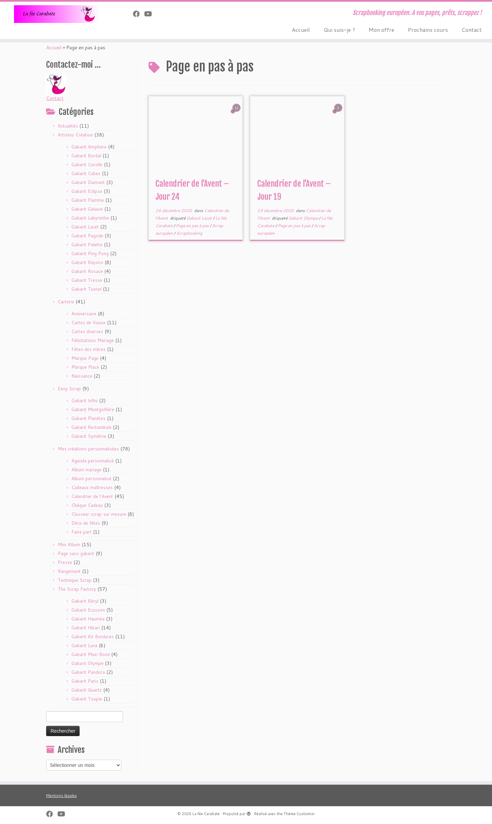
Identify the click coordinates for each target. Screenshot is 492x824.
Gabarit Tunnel (86, 289)
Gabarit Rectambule (91, 427)
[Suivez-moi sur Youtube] (150, 13)
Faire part (81, 532)
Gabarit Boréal (86, 156)
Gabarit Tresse (86, 280)
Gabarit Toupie (86, 699)
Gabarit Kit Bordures (92, 636)
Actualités (68, 126)
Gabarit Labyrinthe (90, 218)
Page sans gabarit (76, 553)
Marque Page (84, 358)
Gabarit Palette (86, 244)
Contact (472, 30)
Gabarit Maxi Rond (90, 654)
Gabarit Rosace (87, 271)
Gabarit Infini (84, 400)
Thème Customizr (299, 813)
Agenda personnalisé (92, 461)
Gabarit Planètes (88, 418)
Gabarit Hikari (85, 628)
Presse (65, 562)
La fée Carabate (206, 813)
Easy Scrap (69, 388)
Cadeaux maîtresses (92, 487)
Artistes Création (75, 135)
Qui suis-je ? (339, 30)
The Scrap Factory (77, 589)
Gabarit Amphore (89, 147)
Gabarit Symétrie (88, 436)
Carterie (66, 302)
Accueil (301, 30)
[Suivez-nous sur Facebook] (138, 13)
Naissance (81, 376)
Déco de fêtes (85, 523)
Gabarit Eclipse (86, 191)
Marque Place (85, 367)
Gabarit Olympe (87, 663)
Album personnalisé (91, 478)
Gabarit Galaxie (87, 209)
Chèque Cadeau (87, 505)
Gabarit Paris (84, 681)
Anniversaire (83, 314)
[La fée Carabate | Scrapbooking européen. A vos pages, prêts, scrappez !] (56, 14)
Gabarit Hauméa (88, 619)
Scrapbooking (189, 233)
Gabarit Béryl (84, 601)
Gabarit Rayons (87, 262)
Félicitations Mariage (92, 340)
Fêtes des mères (88, 349)
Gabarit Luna (84, 645)
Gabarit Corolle (86, 164)
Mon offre (381, 30)
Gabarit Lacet (85, 227)
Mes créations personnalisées (88, 449)
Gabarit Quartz (86, 690)
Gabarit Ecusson (88, 610)
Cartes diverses (87, 331)
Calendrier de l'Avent (92, 496)
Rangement (69, 571)
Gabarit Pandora (88, 672)
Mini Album (69, 544)
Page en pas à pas (193, 225)
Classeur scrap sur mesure (98, 514)
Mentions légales (61, 795)
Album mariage (86, 470)
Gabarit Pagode (87, 236)
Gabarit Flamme (87, 200)
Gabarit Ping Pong (90, 253)
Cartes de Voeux (88, 322)
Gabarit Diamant (88, 182)
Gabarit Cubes (85, 173)
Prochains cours (428, 30)
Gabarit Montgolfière (92, 409)
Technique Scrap (75, 580)
